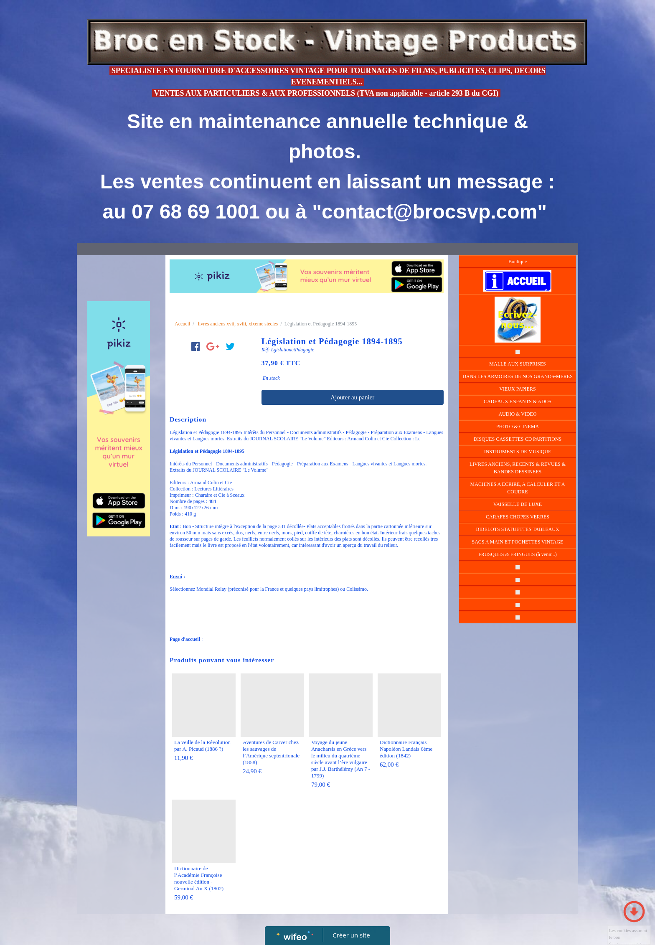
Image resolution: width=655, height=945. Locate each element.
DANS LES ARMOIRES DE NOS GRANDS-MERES (517, 376)
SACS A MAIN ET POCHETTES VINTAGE (518, 542)
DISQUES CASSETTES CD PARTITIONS (518, 439)
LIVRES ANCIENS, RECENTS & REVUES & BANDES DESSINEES (518, 468)
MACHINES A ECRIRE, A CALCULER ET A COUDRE (517, 488)
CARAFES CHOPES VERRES (517, 517)
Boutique (517, 261)
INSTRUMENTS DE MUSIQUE (517, 452)
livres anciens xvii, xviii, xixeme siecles (238, 324)
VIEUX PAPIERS (517, 389)
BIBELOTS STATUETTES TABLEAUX (517, 529)
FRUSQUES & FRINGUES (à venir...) (517, 554)
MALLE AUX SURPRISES (517, 364)
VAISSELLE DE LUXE (517, 504)
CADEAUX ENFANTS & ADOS (517, 401)
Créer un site (351, 935)
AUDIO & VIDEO (517, 414)
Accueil (182, 324)
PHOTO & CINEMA (517, 426)
